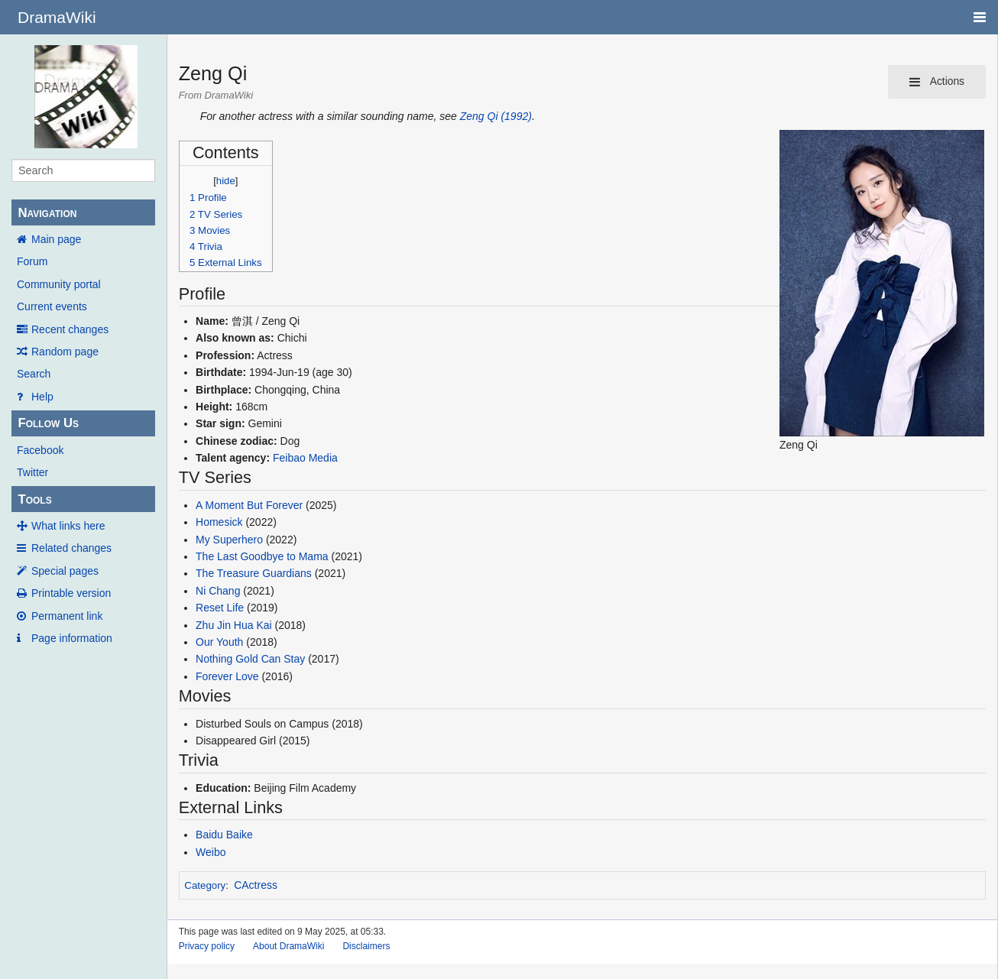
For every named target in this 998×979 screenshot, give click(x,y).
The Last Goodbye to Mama (262, 556)
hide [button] (225, 180)
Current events (52, 306)
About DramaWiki (288, 946)
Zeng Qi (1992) (496, 116)
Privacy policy (207, 946)
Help (42, 397)
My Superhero (229, 539)
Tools (34, 499)
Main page (56, 239)
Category (204, 885)
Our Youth (219, 642)
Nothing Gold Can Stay (250, 659)
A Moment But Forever (249, 505)
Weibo (210, 852)
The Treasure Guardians (254, 573)
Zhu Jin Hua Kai (234, 625)
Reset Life (220, 607)
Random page (65, 351)
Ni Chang (218, 591)
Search (33, 374)
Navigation (47, 213)
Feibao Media (305, 458)
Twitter (32, 472)
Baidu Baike (224, 834)
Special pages (65, 571)
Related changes (71, 548)
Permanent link (66, 616)
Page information (71, 638)
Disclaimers (366, 946)
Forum (32, 261)
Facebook (40, 450)
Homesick (219, 522)
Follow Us (48, 423)
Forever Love (227, 676)
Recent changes (70, 329)
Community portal (59, 284)
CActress (255, 885)
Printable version (71, 593)
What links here (68, 526)
